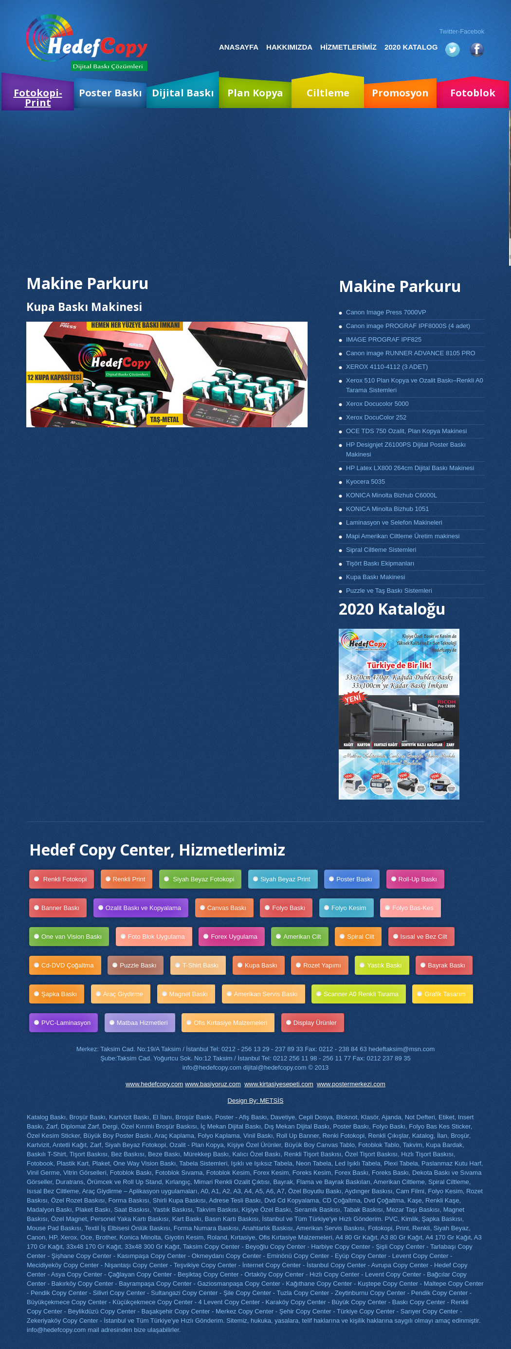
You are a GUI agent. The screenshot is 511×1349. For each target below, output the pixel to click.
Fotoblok (472, 92)
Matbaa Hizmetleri (146, 1022)
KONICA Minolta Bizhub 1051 (387, 508)
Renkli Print (132, 879)
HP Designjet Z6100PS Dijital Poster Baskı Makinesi (406, 449)
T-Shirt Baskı (204, 965)
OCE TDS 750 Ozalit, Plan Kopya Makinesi (406, 431)
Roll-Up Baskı (421, 879)
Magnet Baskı (192, 993)
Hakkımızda (289, 47)
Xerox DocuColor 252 (376, 417)
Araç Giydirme (126, 993)
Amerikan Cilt (305, 936)
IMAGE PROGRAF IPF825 (383, 339)
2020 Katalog (411, 47)
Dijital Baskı (183, 92)
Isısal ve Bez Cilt (428, 936)
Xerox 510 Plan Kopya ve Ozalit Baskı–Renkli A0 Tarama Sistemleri (414, 385)
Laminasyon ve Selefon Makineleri (394, 522)
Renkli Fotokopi (67, 879)
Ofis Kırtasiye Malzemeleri (234, 1022)
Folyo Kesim (352, 907)
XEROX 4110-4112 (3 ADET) (387, 366)
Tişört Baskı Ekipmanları (380, 563)
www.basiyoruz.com (213, 1084)
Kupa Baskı (265, 965)
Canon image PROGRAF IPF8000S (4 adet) (408, 325)
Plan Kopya (255, 92)
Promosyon (400, 92)
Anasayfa (238, 47)
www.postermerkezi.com (351, 1084)
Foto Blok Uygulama (160, 936)
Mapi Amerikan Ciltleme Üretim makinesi (402, 536)
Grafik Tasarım (448, 993)
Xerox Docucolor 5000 (377, 403)
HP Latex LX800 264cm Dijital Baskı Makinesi (410, 468)
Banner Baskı (64, 907)
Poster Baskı (110, 92)
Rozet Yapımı (325, 965)
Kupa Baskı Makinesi (375, 577)
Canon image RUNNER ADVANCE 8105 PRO (410, 353)
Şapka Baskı (62, 993)
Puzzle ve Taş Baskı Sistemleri (389, 590)
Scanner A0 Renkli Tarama (365, 993)
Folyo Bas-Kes (416, 907)
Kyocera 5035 (365, 481)
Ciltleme (328, 92)
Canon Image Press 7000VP (386, 312)
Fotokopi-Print (38, 97)
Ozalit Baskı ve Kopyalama (147, 907)
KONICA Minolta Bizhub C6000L (391, 495)
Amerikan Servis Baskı (269, 993)
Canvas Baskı (230, 907)
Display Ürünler (318, 1022)
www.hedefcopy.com (154, 1084)
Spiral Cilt (364, 936)
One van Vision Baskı (75, 936)
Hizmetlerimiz (348, 47)
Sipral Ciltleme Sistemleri (381, 549)
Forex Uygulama (237, 936)
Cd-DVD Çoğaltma (71, 965)
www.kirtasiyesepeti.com (278, 1084)
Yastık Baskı (388, 965)
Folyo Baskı (292, 907)
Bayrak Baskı (450, 965)
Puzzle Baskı (142, 965)
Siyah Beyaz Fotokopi (206, 879)
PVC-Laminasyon (69, 1022)
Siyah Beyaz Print (289, 879)
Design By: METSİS (256, 1100)
